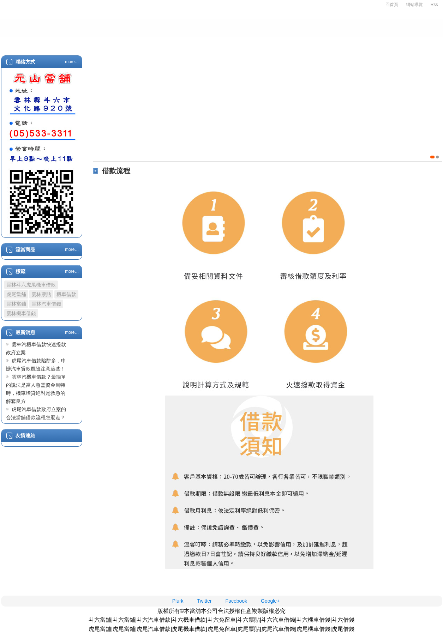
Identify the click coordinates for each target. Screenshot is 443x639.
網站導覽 (414, 4)
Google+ (270, 601)
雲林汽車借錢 (46, 304)
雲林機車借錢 (21, 313)
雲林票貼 (41, 294)
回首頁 (391, 4)
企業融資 (182, 43)
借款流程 (370, 43)
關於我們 (58, 43)
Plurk (178, 601)
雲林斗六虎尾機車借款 (31, 285)
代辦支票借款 (286, 43)
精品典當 (142, 43)
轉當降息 (330, 43)
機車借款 (66, 294)
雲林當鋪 (16, 304)
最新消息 (409, 43)
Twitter (204, 601)
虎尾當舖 (16, 294)
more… (72, 61)
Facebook (236, 601)
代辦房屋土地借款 (231, 43)
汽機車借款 (100, 43)
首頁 (24, 43)
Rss (434, 4)
